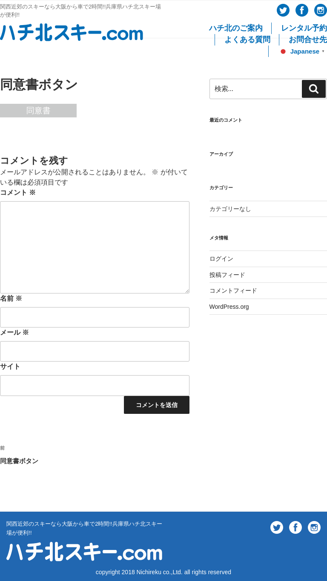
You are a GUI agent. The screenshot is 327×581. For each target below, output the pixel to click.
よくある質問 (247, 39)
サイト (10, 366)
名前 (11, 298)
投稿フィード (227, 274)
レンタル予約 (304, 28)
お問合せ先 (308, 39)
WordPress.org (229, 306)
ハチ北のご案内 (236, 28)
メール (14, 332)
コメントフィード (233, 290)
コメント (18, 192)
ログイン (221, 258)
